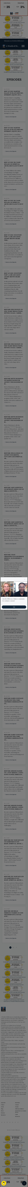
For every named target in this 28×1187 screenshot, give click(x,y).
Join (14, 607)
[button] (25, 579)
